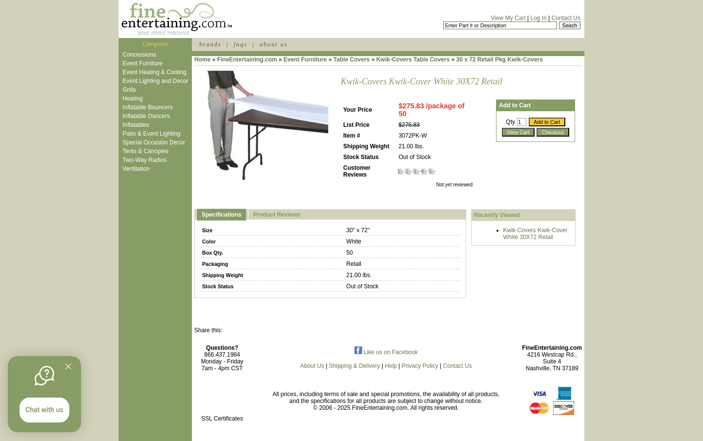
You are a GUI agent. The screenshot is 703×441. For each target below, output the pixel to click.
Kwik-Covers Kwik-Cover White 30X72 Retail (535, 234)
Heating (133, 98)
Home (202, 59)
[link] (222, 398)
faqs (241, 44)
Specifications (221, 214)
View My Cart (508, 18)
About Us (312, 365)
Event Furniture (143, 63)
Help (391, 365)
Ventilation (136, 168)
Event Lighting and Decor (155, 81)
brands (210, 44)
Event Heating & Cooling (154, 72)
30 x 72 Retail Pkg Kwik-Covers (499, 59)
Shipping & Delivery (354, 365)
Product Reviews (277, 214)
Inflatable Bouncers (148, 107)
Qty (510, 122)
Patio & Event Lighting (151, 133)
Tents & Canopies (145, 151)
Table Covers (351, 59)
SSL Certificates (222, 418)
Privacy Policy (420, 365)
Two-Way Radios (144, 160)
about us (274, 44)
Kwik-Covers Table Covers (413, 59)
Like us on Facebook (386, 352)
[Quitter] (68, 366)
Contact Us (566, 18)
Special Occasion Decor (154, 142)
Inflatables (136, 124)
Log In (538, 18)
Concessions (139, 54)
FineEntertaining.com (247, 59)
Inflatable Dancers (146, 116)
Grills (129, 89)
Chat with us (44, 410)
